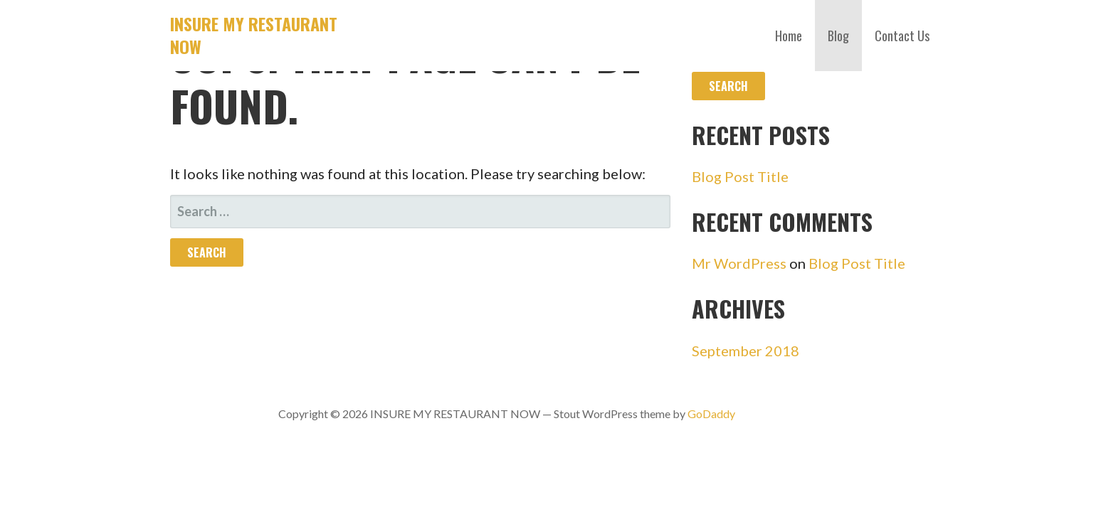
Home (788, 35)
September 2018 (745, 350)
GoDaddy (711, 413)
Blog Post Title (740, 176)
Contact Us (902, 35)
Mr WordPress (739, 263)
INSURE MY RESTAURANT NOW (253, 35)
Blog (838, 35)
